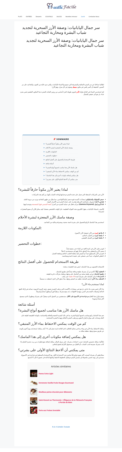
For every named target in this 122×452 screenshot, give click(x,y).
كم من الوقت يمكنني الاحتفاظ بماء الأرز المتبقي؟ (62, 171)
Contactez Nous (94, 16)
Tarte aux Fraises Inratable (49, 410)
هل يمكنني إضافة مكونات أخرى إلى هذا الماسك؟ (62, 175)
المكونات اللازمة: (51, 152)
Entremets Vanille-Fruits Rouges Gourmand (56, 383)
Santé (83, 16)
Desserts (38, 16)
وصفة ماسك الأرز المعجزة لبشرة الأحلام (59, 148)
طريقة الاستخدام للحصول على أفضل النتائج (60, 159)
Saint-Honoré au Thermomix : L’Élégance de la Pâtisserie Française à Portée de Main (65, 401)
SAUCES (59, 16)
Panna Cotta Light (46, 373)
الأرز (77, 92)
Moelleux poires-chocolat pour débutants (55, 392)
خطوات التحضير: (51, 155)
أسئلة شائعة (50, 163)
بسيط (75, 87)
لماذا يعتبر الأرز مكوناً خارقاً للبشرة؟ (57, 144)
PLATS (20, 16)
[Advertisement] (61, 62)
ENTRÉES (29, 16)
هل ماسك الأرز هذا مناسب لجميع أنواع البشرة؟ (61, 167)
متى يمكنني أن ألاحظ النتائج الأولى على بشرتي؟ (62, 179)
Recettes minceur (71, 16)
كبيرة (96, 233)
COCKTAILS (49, 16)
